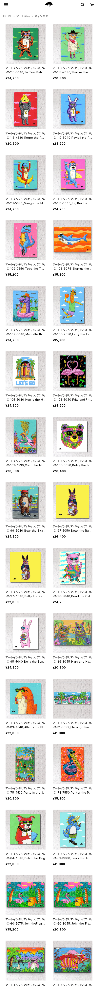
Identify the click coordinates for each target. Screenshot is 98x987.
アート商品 (23, 16)
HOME (7, 16)
